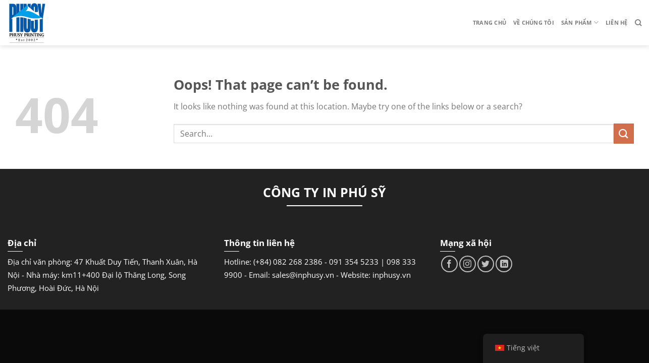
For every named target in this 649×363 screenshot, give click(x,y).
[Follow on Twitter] (485, 264)
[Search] (638, 23)
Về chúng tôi (533, 22)
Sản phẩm (580, 22)
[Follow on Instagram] (467, 264)
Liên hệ (617, 22)
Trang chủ (489, 22)
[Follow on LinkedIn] (504, 264)
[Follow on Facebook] (449, 264)
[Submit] (624, 133)
